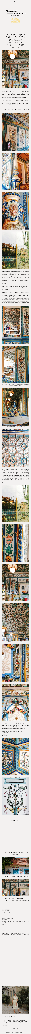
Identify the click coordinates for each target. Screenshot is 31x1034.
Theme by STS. (22, 1032)
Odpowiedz (4, 924)
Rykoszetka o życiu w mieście (7, 918)
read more (5, 1025)
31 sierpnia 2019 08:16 (5, 919)
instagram (15, 1028)
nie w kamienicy (15, 47)
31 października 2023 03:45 (6, 930)
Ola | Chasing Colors (6, 909)
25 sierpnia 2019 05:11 (5, 910)
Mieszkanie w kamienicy (11, 1032)
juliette (3, 929)
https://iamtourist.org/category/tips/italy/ (10, 936)
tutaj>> (9, 735)
